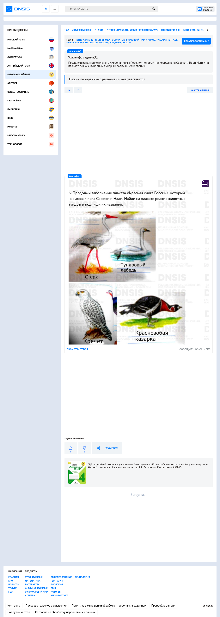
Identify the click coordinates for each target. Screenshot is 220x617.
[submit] (153, 9)
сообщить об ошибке (195, 349)
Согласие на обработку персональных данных (65, 612)
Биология (30, 109)
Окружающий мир (30, 74)
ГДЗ (10, 591)
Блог (11, 580)
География (30, 100)
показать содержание (196, 41)
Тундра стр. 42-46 (86, 40)
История (30, 126)
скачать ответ (78, 349)
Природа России (109, 40)
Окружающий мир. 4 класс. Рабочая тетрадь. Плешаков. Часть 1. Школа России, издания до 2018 (122, 41)
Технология (30, 144)
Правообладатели (163, 605)
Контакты (14, 605)
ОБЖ (30, 118)
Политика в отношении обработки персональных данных (109, 605)
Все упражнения (200, 90)
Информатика (30, 135)
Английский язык (30, 65)
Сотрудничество (19, 612)
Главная (13, 577)
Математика (30, 48)
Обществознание (30, 91)
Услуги (12, 588)
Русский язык (30, 39)
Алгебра (30, 83)
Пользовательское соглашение (46, 605)
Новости (13, 584)
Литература (30, 57)
